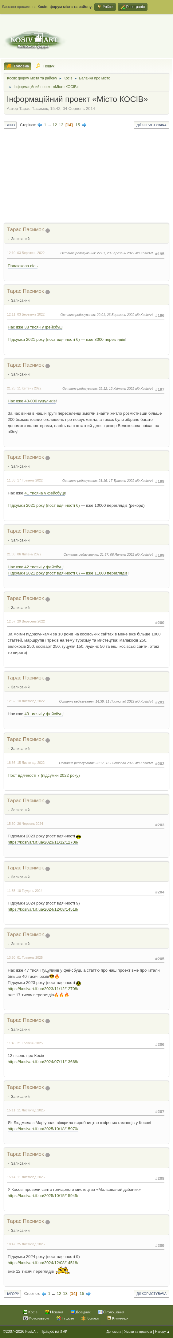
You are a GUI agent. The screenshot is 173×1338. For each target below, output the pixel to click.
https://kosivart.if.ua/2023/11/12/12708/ (43, 842)
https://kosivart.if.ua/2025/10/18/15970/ (43, 1128)
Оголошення (113, 1312)
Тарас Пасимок (25, 229)
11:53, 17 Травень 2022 (25, 480)
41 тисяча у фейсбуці (44, 493)
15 (77, 125)
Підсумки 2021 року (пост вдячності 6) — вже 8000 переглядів (66, 339)
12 (55, 125)
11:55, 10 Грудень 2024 (24, 891)
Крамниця (120, 1318)
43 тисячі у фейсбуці (43, 713)
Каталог (92, 1318)
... (50, 125)
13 (61, 125)
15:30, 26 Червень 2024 (25, 823)
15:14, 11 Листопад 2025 (26, 1177)
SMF (63, 1331)
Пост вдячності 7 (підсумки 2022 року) (44, 775)
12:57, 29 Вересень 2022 (26, 621)
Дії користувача (151, 125)
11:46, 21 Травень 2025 (25, 1043)
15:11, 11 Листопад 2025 (26, 1110)
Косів (32, 1312)
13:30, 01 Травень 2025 (25, 957)
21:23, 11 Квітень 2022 (24, 388)
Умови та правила (138, 1331)
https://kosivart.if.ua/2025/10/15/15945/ (43, 1195)
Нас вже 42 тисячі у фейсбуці (35, 567)
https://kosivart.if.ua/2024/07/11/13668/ (43, 1061)
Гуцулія (67, 1318)
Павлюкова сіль (22, 266)
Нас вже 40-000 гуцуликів (32, 401)
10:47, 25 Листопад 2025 (26, 1244)
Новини (56, 1312)
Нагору (12, 1294)
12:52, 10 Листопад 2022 (26, 701)
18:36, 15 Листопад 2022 (26, 762)
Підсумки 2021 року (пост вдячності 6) (44, 505)
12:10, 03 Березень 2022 (26, 253)
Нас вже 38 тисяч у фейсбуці (35, 327)
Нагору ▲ (162, 1331)
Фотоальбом (38, 1318)
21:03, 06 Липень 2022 (24, 554)
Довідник (83, 1312)
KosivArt (31, 1331)
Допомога (113, 1331)
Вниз (10, 125)
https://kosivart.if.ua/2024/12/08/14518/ (43, 909)
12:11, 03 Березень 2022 (26, 314)
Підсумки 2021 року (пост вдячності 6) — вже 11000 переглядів (68, 573)
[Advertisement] (86, 176)
